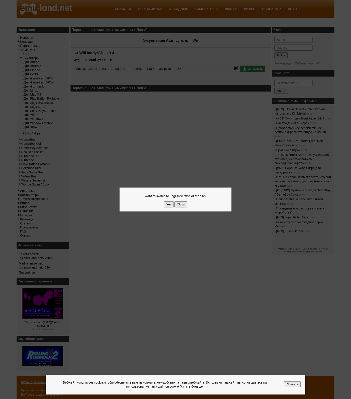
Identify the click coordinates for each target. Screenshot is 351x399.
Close (180, 204)
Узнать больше (191, 386)
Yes (169, 204)
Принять (292, 384)
